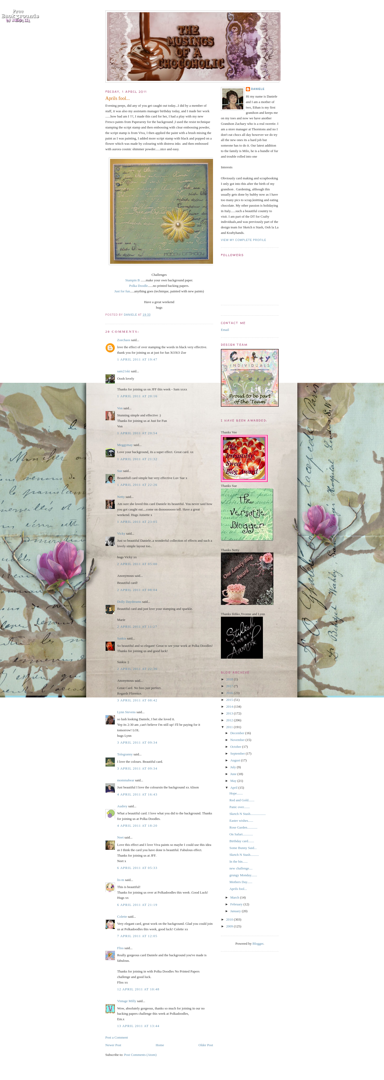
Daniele (258, 89)
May (233, 781)
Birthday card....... (241, 841)
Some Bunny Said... (243, 848)
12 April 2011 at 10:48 (138, 989)
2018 (230, 679)
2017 (230, 686)
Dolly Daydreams (129, 602)
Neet (120, 837)
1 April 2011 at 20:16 (137, 396)
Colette (122, 916)
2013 (230, 713)
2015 (230, 700)
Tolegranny (125, 754)
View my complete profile (243, 240)
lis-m (120, 880)
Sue (119, 471)
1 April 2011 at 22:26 (137, 485)
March (235, 897)
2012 (230, 720)
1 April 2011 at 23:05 (137, 522)
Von (120, 408)
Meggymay (125, 445)
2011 (230, 727)
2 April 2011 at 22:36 (137, 669)
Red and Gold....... (241, 800)
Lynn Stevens (126, 712)
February (236, 904)
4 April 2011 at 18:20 (137, 826)
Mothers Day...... (240, 882)
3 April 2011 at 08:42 (137, 700)
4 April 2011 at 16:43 (137, 794)
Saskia (121, 638)
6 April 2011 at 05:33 (137, 868)
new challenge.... (240, 868)
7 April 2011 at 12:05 (137, 936)
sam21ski (123, 371)
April (234, 787)
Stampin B (132, 280)
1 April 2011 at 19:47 (137, 359)
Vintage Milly (126, 1001)
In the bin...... (238, 861)
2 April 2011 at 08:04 (137, 590)
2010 (230, 919)
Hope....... (236, 793)
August (235, 760)
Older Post (206, 1045)
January (236, 911)
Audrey (122, 806)
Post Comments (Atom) (140, 1055)
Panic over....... (239, 807)
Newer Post (113, 1045)
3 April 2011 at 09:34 (137, 742)
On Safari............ (241, 834)
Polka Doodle (138, 286)
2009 (230, 926)
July (233, 767)
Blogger (257, 943)
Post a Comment (116, 1037)
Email (225, 330)
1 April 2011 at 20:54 (137, 433)
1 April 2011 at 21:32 (137, 459)
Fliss (120, 948)
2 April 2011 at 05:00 (137, 564)
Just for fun (122, 291)
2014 (230, 706)
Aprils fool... (238, 889)
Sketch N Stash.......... (244, 855)
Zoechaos (123, 340)
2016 (230, 693)
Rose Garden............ (243, 827)
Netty (121, 497)
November (238, 740)
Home (160, 1045)
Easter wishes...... (241, 821)
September (238, 753)
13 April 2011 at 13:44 (138, 1026)
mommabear (125, 780)
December (237, 733)
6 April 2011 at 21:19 (137, 905)
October (236, 747)
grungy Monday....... (243, 875)
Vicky (121, 533)
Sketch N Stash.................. (247, 814)
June (233, 774)
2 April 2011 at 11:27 (137, 626)
